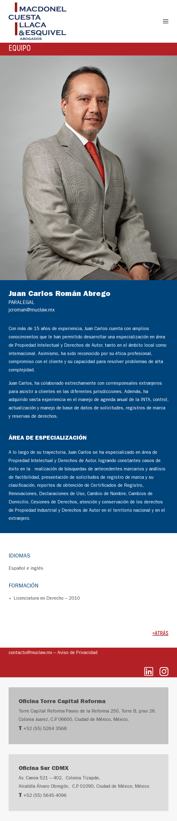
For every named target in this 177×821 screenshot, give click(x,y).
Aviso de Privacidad (77, 653)
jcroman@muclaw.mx (32, 310)
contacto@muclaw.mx (30, 653)
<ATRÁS (160, 632)
